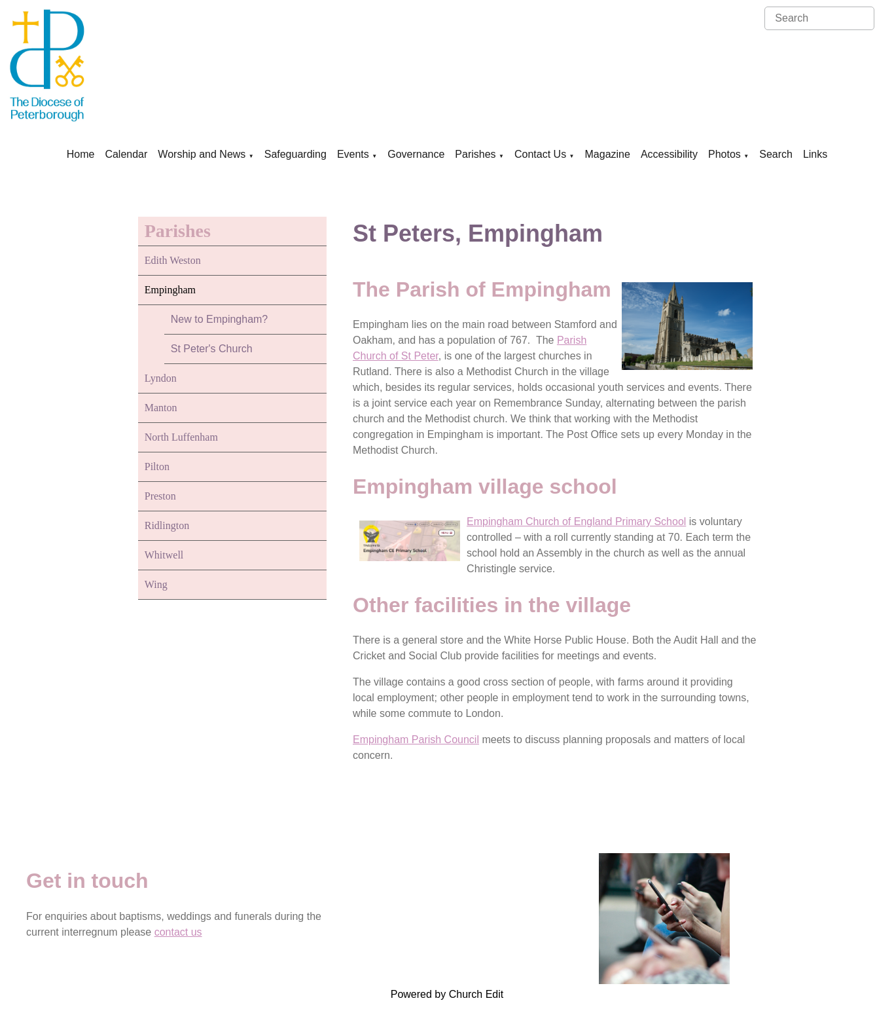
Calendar (126, 154)
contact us (178, 932)
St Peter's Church (212, 348)
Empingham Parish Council (416, 740)
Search (776, 154)
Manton (161, 407)
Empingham (170, 289)
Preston (160, 496)
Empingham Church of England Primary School (576, 521)
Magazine (607, 154)
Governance (415, 154)
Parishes (475, 154)
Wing (156, 584)
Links (815, 154)
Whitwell (164, 554)
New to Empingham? (219, 319)
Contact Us (540, 154)
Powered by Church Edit (447, 994)
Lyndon (161, 378)
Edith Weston (173, 260)
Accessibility (669, 154)
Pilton (157, 466)
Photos (724, 154)
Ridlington (167, 525)
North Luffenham (181, 437)
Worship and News (201, 154)
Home (81, 154)
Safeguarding (295, 154)
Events (353, 154)
